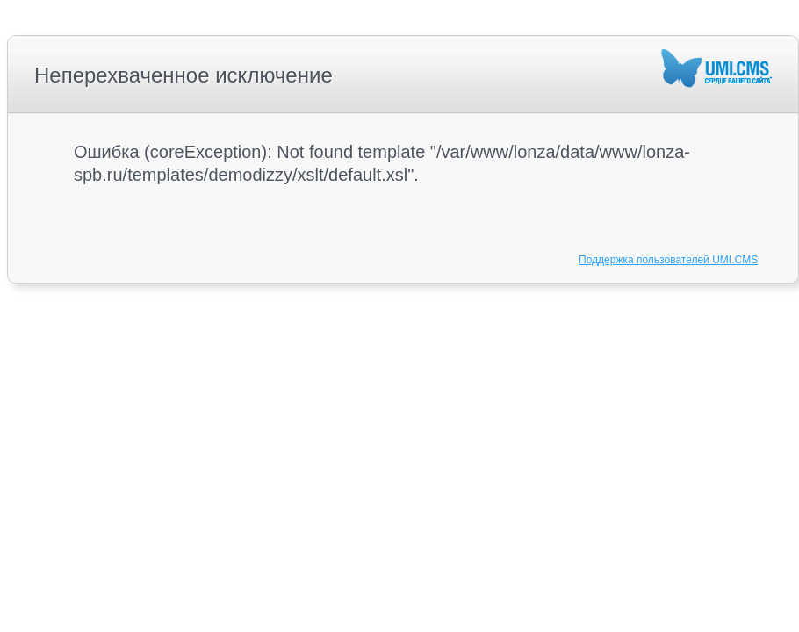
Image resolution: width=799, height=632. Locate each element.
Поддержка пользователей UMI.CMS (668, 260)
